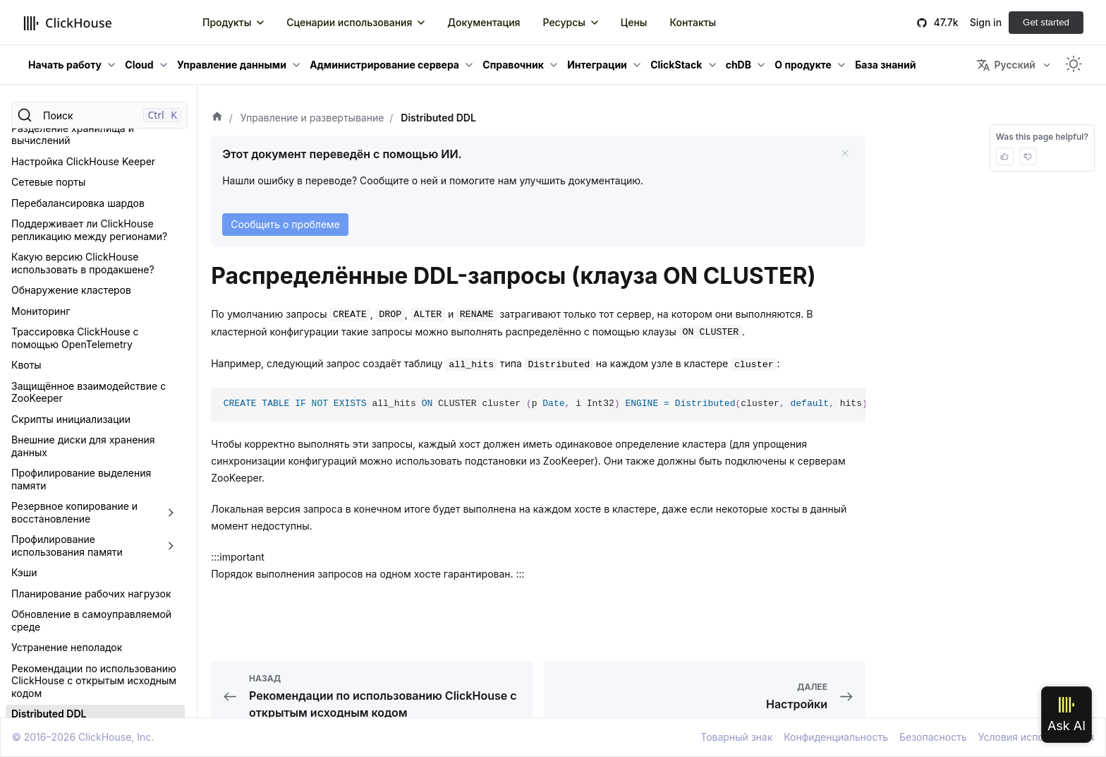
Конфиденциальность (836, 737)
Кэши (24, 324)
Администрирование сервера (384, 65)
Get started (1046, 22)
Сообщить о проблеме (285, 224)
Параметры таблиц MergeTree (84, 584)
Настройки (38, 500)
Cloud (139, 65)
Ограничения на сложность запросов (78, 715)
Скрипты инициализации (70, 171)
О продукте (803, 65)
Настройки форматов (62, 604)
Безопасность (933, 737)
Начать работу (65, 65)
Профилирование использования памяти (67, 297)
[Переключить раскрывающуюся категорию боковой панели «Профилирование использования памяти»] (171, 297)
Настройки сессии (56, 562)
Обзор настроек (50, 521)
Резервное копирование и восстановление (74, 263)
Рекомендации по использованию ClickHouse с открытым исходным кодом (93, 432)
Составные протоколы (65, 625)
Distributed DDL (49, 465)
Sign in (986, 22)
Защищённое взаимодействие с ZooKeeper (88, 143)
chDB (738, 65)
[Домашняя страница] (217, 117)
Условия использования (1036, 737)
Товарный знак (736, 737)
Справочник (513, 65)
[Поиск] (99, 115)
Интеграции (597, 65)
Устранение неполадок (66, 399)
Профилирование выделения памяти (81, 230)
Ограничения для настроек (76, 646)
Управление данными (231, 65)
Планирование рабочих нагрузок (91, 345)
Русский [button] (1005, 65)
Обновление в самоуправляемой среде (91, 371)
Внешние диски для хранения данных (83, 197)
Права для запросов (60, 687)
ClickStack (676, 65)
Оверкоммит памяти (61, 667)
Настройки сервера (59, 542)
